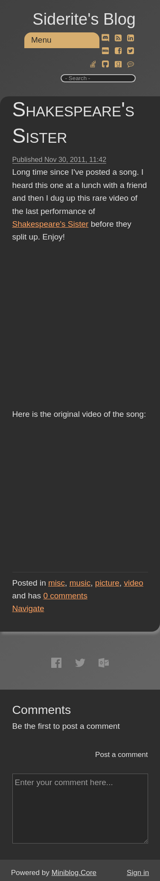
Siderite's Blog (84, 19)
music (80, 582)
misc (56, 582)
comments (65, 595)
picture (107, 582)
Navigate (28, 608)
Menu (41, 39)
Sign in (138, 873)
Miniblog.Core (74, 873)
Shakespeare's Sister (50, 224)
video (133, 582)
